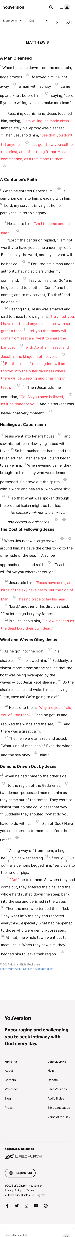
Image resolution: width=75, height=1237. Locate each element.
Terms (30, 1190)
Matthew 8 (13, 20)
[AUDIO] (57, 22)
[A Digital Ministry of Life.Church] (37, 1150)
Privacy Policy (13, 1190)
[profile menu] (64, 7)
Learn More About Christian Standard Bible (26, 968)
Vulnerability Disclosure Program (25, 1195)
